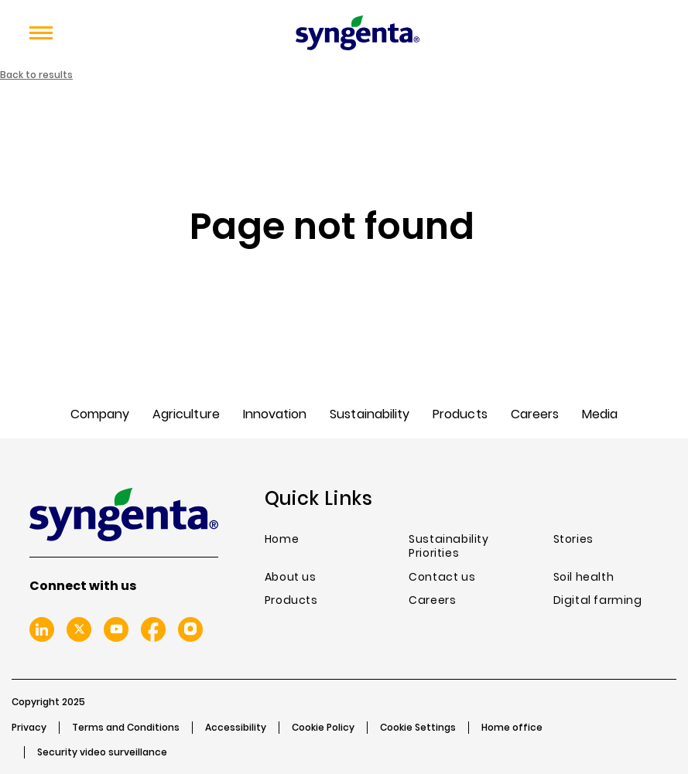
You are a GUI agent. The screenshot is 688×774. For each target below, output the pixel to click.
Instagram (190, 629)
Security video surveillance (102, 752)
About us (291, 577)
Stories (573, 539)
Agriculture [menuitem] (186, 414)
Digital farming (597, 600)
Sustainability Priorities (448, 546)
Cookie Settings (418, 727)
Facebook (153, 629)
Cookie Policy (323, 727)
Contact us (442, 577)
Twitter (79, 629)
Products (291, 600)
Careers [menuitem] (535, 414)
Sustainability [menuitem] (369, 414)
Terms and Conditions (126, 727)
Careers (432, 600)
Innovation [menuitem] (275, 414)
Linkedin (41, 629)
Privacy (29, 727)
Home (282, 539)
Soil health (583, 577)
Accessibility (235, 727)
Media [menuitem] (600, 414)
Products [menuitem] (460, 414)
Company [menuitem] (99, 414)
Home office (512, 727)
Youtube (116, 629)
